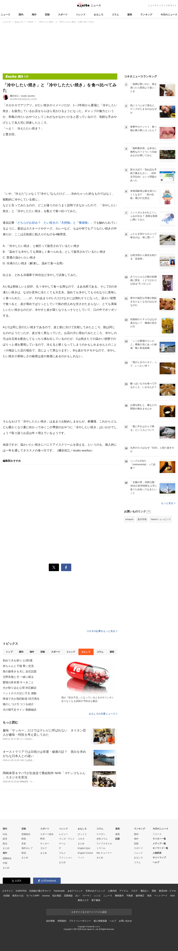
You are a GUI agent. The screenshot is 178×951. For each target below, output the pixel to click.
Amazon (129, 519)
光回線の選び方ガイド (40, 891)
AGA (172, 895)
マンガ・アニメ (67, 838)
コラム (115, 14)
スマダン (101, 834)
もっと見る (168, 503)
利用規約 (61, 921)
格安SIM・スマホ (167, 891)
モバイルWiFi (32, 895)
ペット (81, 857)
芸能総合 (25, 834)
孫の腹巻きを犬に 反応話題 (19, 671)
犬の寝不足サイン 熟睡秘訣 (19, 709)
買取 (154, 891)
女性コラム (102, 838)
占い (77, 895)
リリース (157, 834)
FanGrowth (59, 891)
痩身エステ (83, 900)
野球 (42, 838)
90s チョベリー (104, 853)
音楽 (23, 843)
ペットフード (160, 895)
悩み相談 (56, 895)
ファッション (65, 857)
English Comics (85, 853)
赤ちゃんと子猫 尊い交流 (18, 666)
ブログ (134, 891)
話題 (117, 838)
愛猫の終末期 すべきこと (18, 682)
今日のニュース (169, 14)
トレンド (80, 14)
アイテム (123, 891)
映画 (23, 838)
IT (60, 848)
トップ (9, 652)
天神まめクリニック (95, 891)
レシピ (97, 895)
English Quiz (84, 848)
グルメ (62, 853)
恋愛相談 (68, 895)
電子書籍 (95, 900)
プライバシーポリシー (80, 921)
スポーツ (63, 14)
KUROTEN (21, 891)
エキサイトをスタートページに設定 (89, 912)
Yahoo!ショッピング (161, 519)
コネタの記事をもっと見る (101, 631)
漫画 (129, 14)
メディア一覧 (159, 843)
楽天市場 (142, 519)
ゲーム (62, 843)
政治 (5, 843)
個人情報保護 (100, 921)
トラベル (101, 848)
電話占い (144, 891)
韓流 (23, 853)
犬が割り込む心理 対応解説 (19, 687)
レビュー (63, 834)
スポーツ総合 (47, 834)
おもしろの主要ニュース (103, 713)
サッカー (44, 843)
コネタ (81, 838)
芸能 (47, 14)
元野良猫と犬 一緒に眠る (18, 676)
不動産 (129, 895)
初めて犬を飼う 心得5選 (18, 660)
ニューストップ (155, 5)
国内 (21, 14)
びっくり (82, 834)
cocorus (46, 895)
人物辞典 (157, 853)
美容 (149, 895)
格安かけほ (17, 895)
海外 (34, 14)
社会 (5, 834)
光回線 (6, 895)
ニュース (5, 14)
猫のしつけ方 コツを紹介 (18, 704)
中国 (5, 863)
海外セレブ (27, 848)
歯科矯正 (140, 895)
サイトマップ (159, 857)
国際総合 (7, 858)
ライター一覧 (159, 838)
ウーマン (87, 895)
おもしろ (98, 14)
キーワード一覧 (160, 848)
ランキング (146, 14)
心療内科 (112, 891)
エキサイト (171, 5)
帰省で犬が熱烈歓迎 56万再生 (21, 698)
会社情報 (50, 921)
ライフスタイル (104, 843)
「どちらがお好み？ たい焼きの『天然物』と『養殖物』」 (53, 222)
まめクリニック (75, 891)
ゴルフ (43, 848)
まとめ (6, 848)
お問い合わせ (125, 921)
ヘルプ (156, 862)
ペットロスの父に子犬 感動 (19, 693)
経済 (5, 838)
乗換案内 (119, 895)
